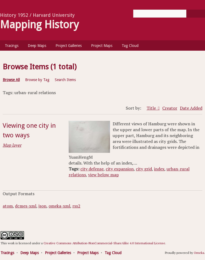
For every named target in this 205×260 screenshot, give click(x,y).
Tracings (11, 45)
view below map (103, 175)
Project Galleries (69, 45)
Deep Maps (37, 45)
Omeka (199, 253)
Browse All (11, 80)
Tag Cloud (130, 45)
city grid (144, 169)
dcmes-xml (25, 206)
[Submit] (195, 14)
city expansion (120, 169)
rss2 (76, 206)
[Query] (169, 14)
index (159, 169)
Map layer (12, 145)
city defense (92, 169)
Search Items (65, 80)
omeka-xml (59, 206)
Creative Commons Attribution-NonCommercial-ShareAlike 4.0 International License (104, 243)
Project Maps (101, 45)
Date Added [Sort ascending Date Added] (191, 108)
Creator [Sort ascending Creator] (169, 108)
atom (8, 206)
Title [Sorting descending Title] (152, 108)
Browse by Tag (37, 80)
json (42, 206)
